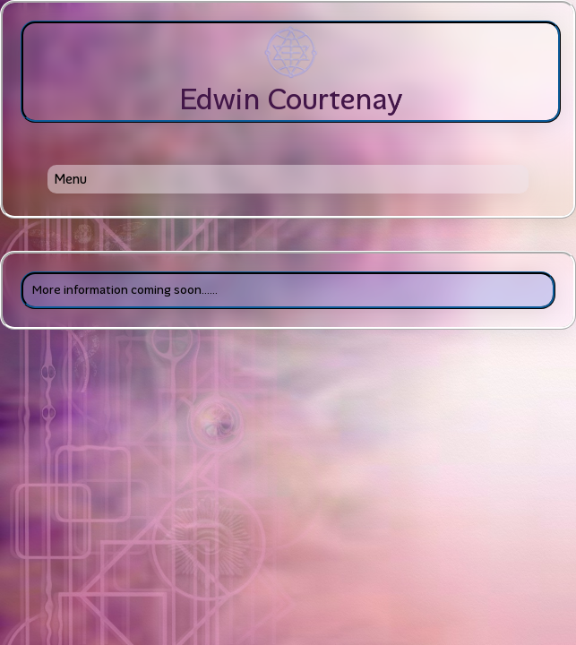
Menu (70, 179)
